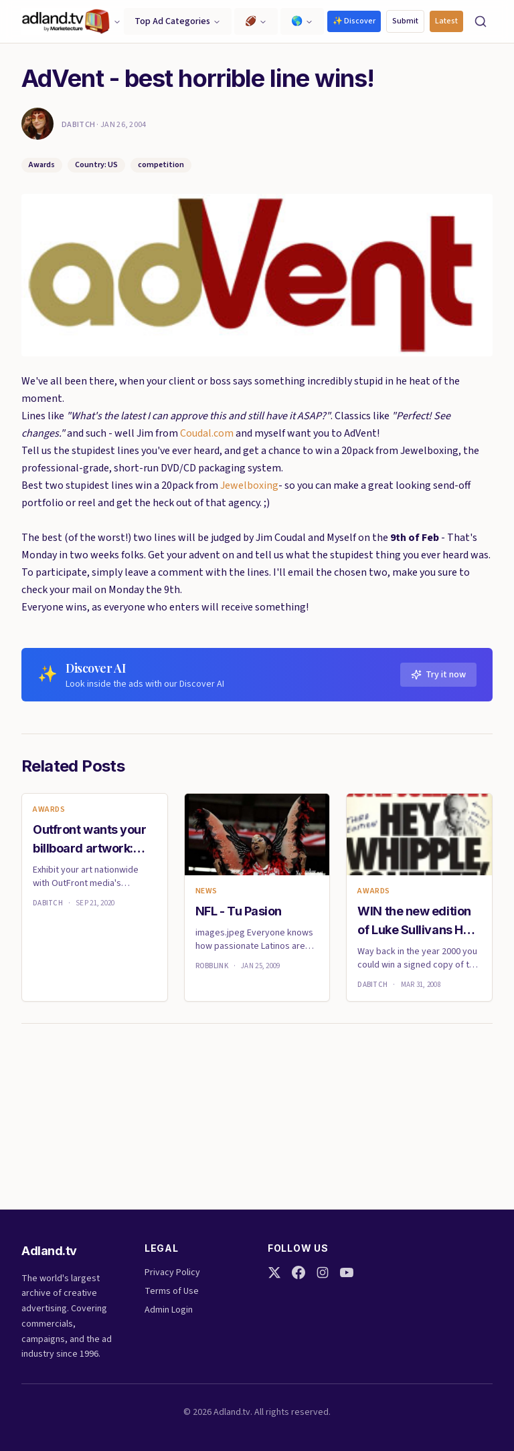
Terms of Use (172, 1291)
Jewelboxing (249, 485)
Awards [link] (49, 809)
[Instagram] (322, 1272)
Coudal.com (207, 433)
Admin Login (169, 1310)
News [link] (206, 891)
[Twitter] (274, 1272)
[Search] (480, 21)
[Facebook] (298, 1272)
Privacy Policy (172, 1272)
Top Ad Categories (178, 21)
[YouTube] (346, 1272)
